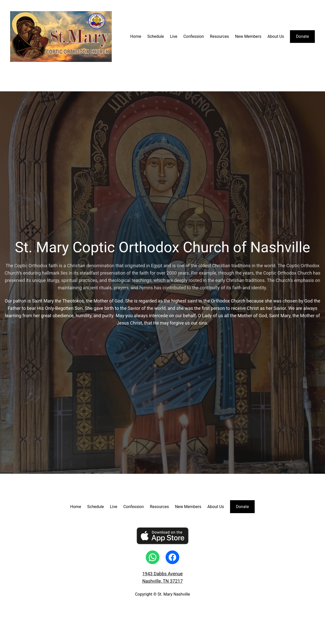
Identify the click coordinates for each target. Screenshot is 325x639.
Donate (302, 36)
